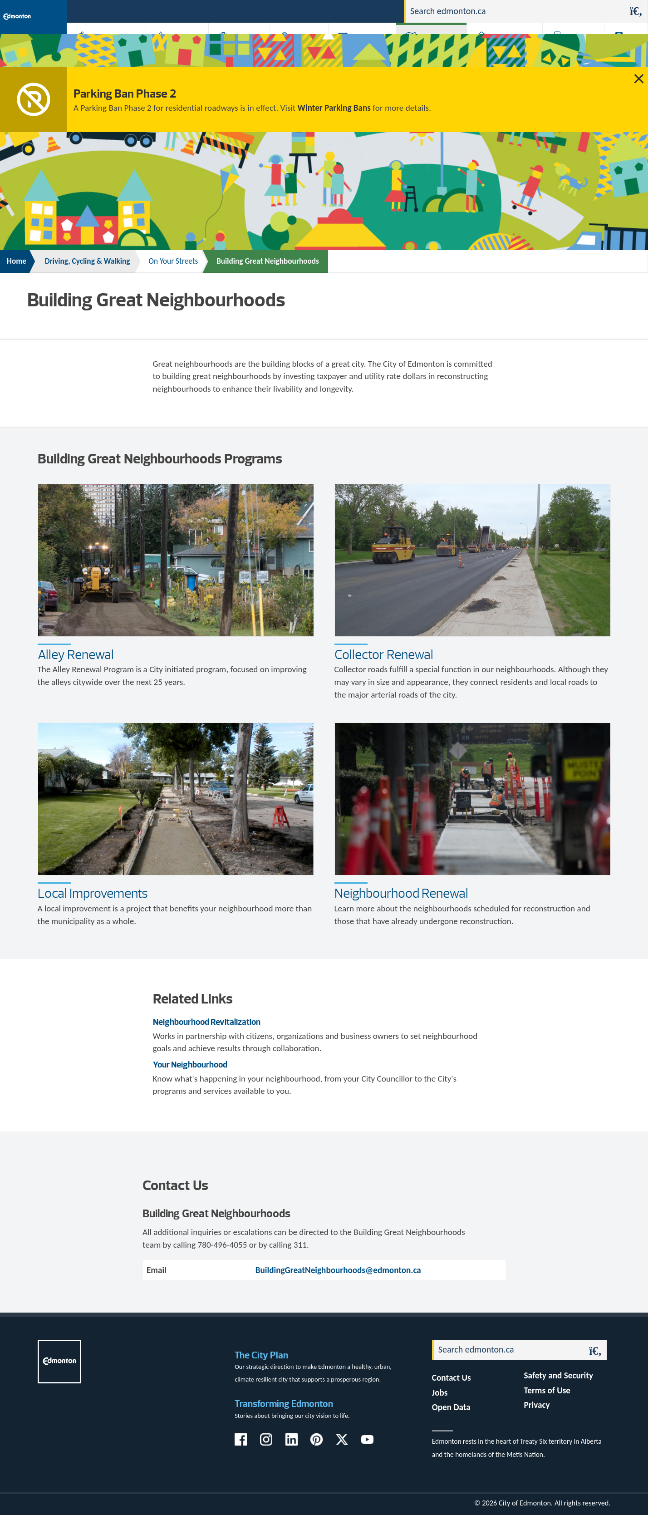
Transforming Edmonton (284, 1403)
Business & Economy (233, 51)
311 (326, 10)
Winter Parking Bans (334, 108)
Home (16, 261)
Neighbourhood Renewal (401, 893)
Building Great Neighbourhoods (267, 261)
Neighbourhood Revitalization (206, 1022)
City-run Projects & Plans (362, 51)
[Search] (515, 11)
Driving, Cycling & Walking (430, 51)
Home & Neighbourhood (498, 51)
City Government (297, 51)
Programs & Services (569, 51)
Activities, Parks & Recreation (102, 51)
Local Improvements (93, 893)
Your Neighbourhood (190, 1064)
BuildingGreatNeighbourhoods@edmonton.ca (338, 1270)
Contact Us (451, 1377)
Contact (381, 10)
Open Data (451, 1407)
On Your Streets (173, 261)
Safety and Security (559, 1375)
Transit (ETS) (623, 51)
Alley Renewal (76, 654)
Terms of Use (547, 1390)
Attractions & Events (174, 51)
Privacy (537, 1405)
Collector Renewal (383, 654)
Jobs (350, 10)
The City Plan (261, 1355)
